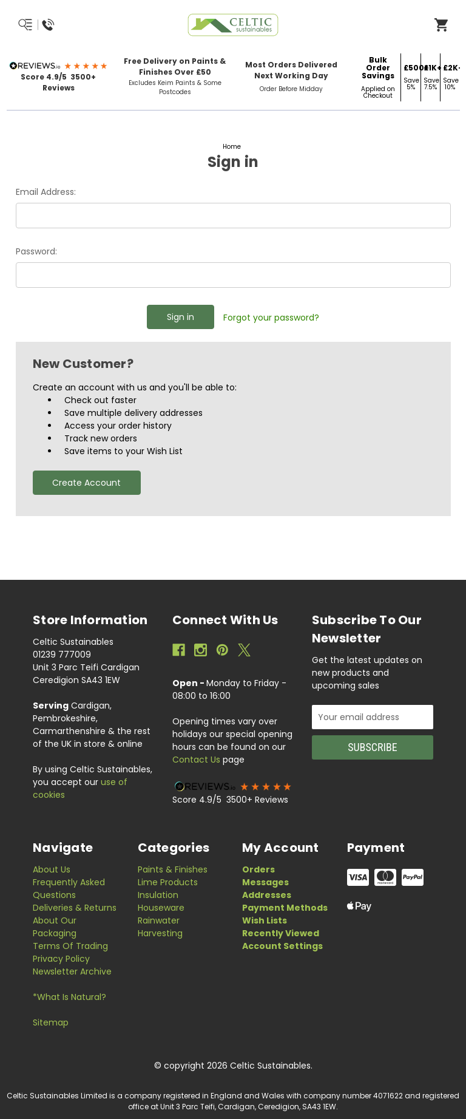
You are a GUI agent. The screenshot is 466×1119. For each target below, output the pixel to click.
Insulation (158, 895)
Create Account (86, 483)
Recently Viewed (280, 933)
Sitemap (51, 1022)
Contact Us (196, 759)
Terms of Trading (70, 946)
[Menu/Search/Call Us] (65, 25)
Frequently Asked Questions (69, 888)
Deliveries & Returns (74, 908)
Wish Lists (264, 920)
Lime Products (168, 882)
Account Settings (282, 946)
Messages (265, 882)
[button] (58, 66)
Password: (36, 251)
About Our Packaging (54, 926)
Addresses (266, 895)
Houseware (161, 908)
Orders (258, 869)
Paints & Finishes (173, 869)
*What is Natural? (69, 997)
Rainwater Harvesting (160, 926)
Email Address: (46, 192)
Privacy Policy (61, 959)
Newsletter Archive (72, 971)
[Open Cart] (441, 24)
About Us (51, 869)
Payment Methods (285, 908)
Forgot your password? (271, 317)
